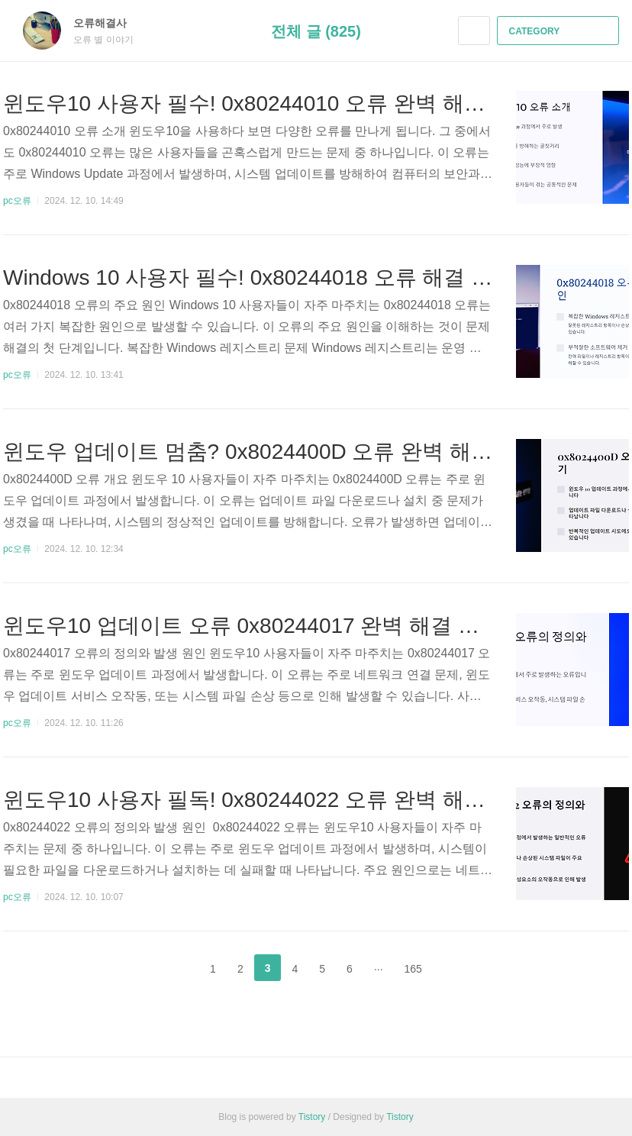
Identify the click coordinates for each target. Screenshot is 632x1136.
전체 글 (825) (316, 31)
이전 (175, 968)
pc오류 (17, 200)
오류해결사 (107, 23)
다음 (457, 968)
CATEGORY (560, 31)
